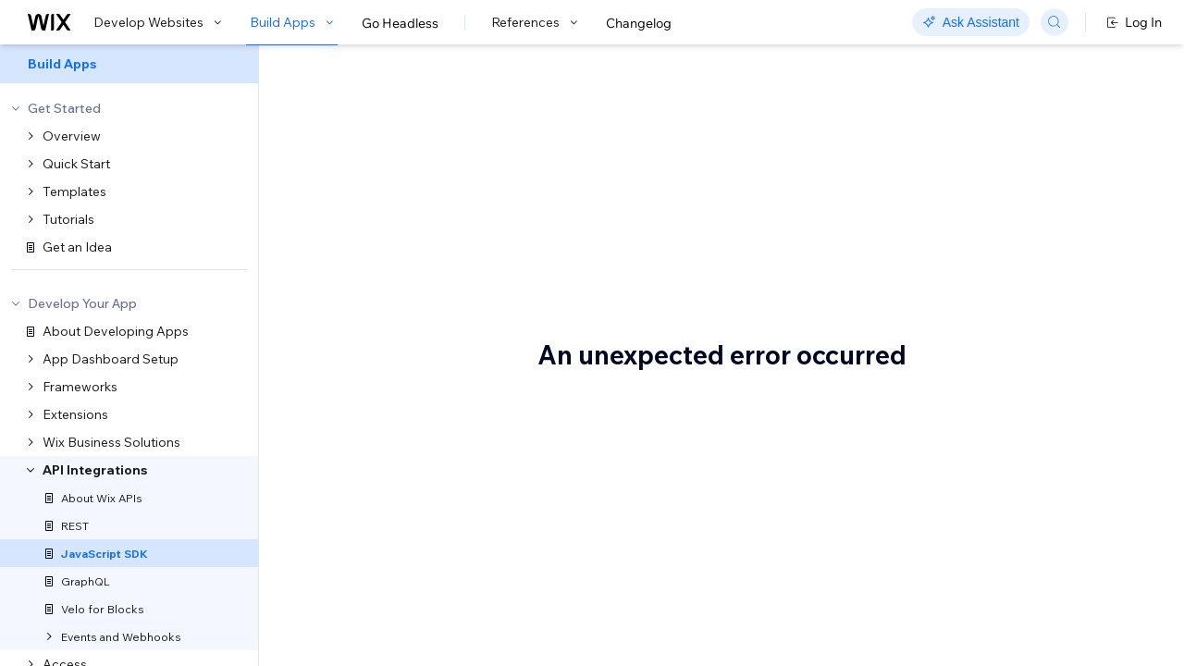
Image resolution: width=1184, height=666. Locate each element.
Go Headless (400, 23)
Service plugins (1004, 263)
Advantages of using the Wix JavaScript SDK (1043, 155)
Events (978, 236)
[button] (373, 174)
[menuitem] (129, 63)
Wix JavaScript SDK (446, 108)
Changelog (639, 23)
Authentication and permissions (1015, 199)
